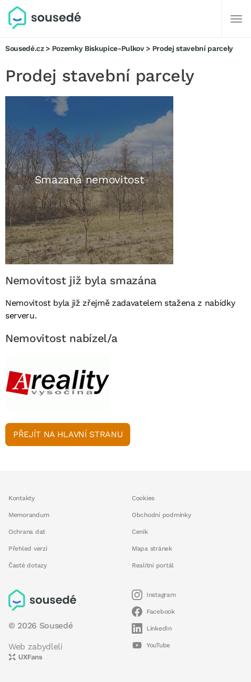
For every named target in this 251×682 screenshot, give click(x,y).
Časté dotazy (27, 565)
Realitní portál (153, 565)
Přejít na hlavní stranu (67, 434)
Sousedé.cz (24, 48)
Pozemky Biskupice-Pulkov (98, 48)
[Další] (236, 19)
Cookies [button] (143, 498)
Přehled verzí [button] (27, 548)
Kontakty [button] (21, 498)
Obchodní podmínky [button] (161, 515)
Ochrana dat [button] (26, 531)
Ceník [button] (140, 531)
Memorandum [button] (28, 515)
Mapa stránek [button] (152, 548)
